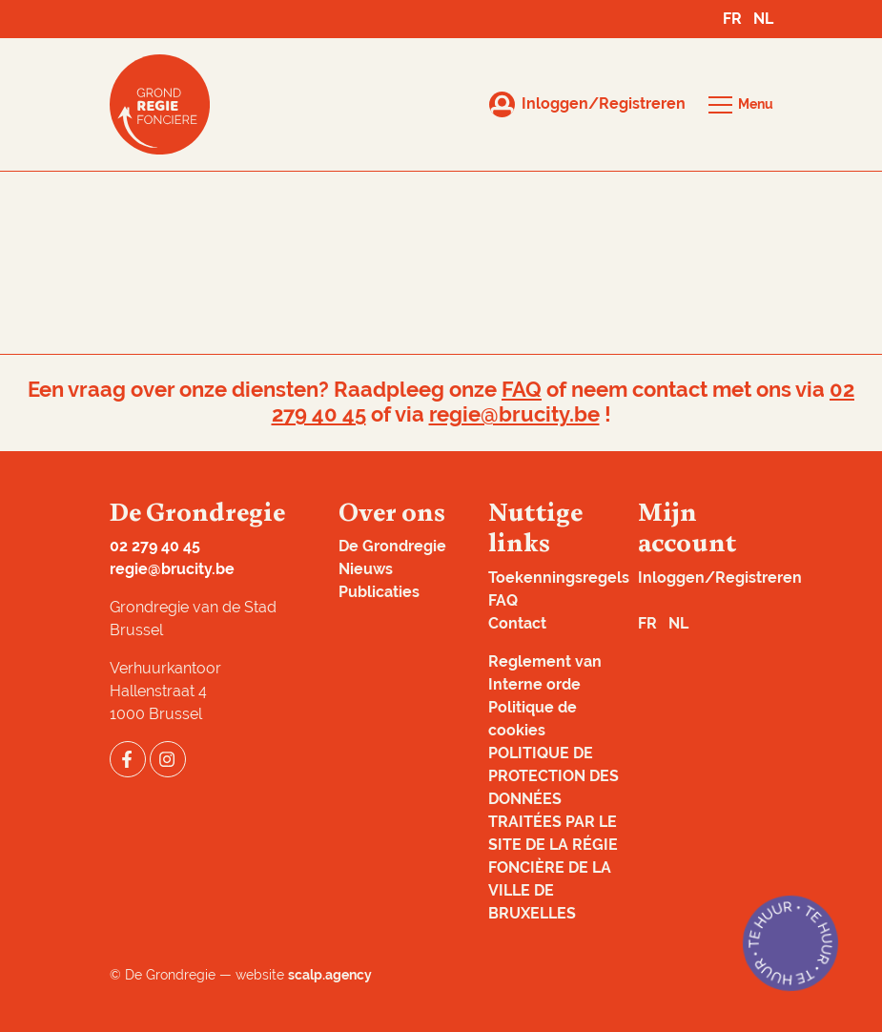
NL (763, 19)
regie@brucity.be (514, 414)
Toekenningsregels (558, 577)
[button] (740, 105)
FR (732, 19)
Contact (517, 623)
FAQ (522, 390)
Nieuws (365, 569)
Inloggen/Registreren (720, 577)
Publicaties (379, 592)
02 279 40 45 (155, 546)
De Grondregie (392, 546)
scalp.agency (330, 974)
